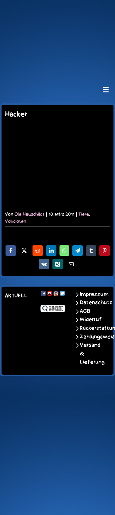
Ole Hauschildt (29, 214)
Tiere (84, 214)
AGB (85, 311)
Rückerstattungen (90, 328)
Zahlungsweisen (90, 336)
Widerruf (90, 319)
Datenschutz (90, 302)
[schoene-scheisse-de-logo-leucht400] (57, 9)
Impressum (90, 294)
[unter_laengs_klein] (57, 65)
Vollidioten (15, 221)
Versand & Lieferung (90, 353)
